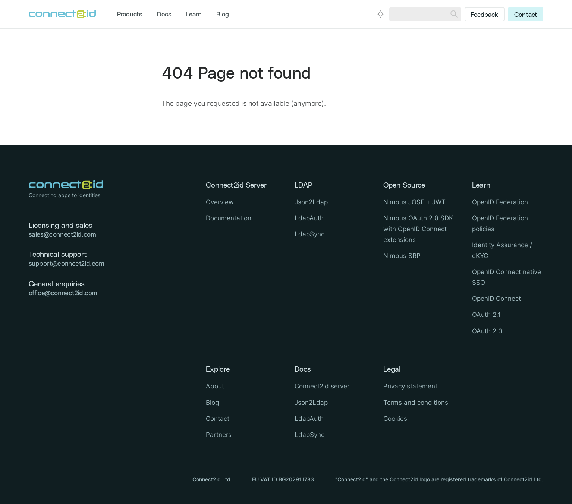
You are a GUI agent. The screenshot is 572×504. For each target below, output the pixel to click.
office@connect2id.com (63, 293)
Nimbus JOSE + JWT (414, 202)
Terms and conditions (415, 402)
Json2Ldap (311, 202)
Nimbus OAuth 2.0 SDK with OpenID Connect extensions (418, 228)
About (215, 386)
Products (129, 15)
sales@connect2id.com (62, 234)
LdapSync (309, 234)
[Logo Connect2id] (62, 14)
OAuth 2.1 (486, 314)
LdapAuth (309, 218)
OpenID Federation (500, 202)
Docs (164, 15)
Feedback (484, 15)
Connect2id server (322, 386)
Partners (219, 434)
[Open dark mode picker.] (380, 14)
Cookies (395, 418)
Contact (525, 15)
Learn (194, 15)
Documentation (228, 218)
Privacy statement (410, 386)
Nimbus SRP (402, 255)
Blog (222, 15)
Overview (220, 202)
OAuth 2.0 (487, 331)
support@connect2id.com (66, 263)
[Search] (454, 14)
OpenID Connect (496, 298)
